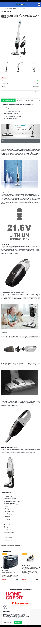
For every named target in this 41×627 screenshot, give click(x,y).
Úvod (2, 8)
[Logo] (20, 4)
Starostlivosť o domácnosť (10, 8)
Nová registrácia (37, 0)
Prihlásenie (30, 0)
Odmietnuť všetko (8, 622)
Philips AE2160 (5, 571)
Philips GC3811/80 (26, 565)
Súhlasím (17, 622)
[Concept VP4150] (20, 37)
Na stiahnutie (20, 100)
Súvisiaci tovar (31, 100)
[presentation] (2, 38)
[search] (39, 4)
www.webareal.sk (25, 625)
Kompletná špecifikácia (8, 100)
